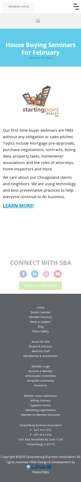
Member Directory (40, 317)
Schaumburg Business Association (40, 425)
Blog (40, 326)
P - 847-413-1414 (40, 434)
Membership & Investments (40, 356)
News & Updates (40, 322)
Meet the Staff (40, 351)
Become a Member (40, 371)
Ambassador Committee (40, 376)
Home (40, 307)
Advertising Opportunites (40, 410)
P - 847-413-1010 (40, 430)
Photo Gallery (40, 331)
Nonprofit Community (40, 380)
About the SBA (41, 341)
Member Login (41, 366)
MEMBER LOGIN (19, 6)
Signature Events (40, 405)
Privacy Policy (40, 471)
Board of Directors (40, 346)
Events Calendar (40, 312)
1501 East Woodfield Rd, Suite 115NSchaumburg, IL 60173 (40, 442)
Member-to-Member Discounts (40, 415)
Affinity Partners (40, 400)
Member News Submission (40, 396)
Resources (40, 385)
